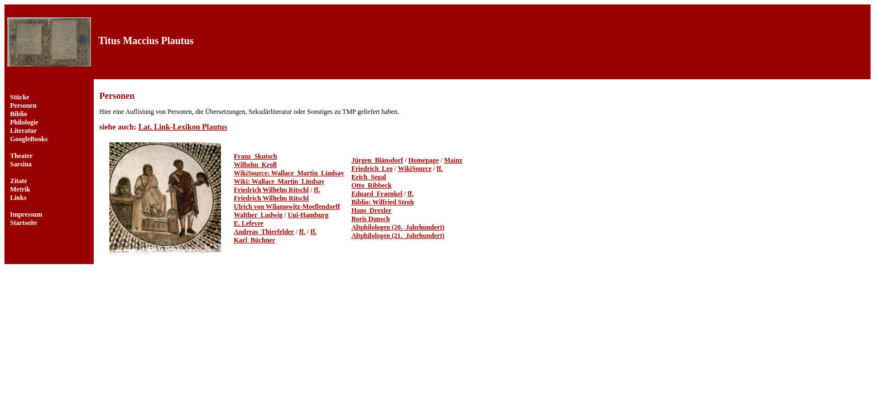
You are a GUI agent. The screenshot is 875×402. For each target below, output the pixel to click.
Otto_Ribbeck (372, 185)
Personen (23, 105)
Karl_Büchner (254, 240)
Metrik (20, 189)
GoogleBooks (28, 139)
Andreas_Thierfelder (264, 232)
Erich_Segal (369, 177)
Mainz (453, 160)
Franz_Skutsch (255, 156)
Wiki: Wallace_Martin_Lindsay (279, 181)
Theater (21, 156)
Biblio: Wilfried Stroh (383, 202)
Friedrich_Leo (372, 169)
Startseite (23, 223)
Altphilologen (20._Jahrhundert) (398, 227)
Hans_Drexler (372, 210)
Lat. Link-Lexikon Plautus (182, 127)
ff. (317, 190)
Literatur (23, 131)
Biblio (18, 114)
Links (18, 198)
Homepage (423, 160)
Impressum (26, 214)
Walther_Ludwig (258, 215)
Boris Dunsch (371, 219)
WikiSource (414, 169)
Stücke (20, 97)
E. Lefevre (248, 223)
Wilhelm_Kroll (255, 165)
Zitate (18, 181)
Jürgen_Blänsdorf (377, 160)
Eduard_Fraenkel (377, 194)
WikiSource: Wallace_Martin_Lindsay (289, 173)
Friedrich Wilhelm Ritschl (271, 190)
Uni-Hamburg (308, 215)
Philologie (24, 122)
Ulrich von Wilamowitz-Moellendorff (287, 206)
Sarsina (21, 164)
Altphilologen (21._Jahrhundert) (398, 236)
